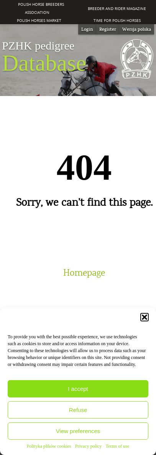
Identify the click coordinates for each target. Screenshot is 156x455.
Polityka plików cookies (49, 446)
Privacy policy (88, 446)
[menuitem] (136, 29)
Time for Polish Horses (117, 20)
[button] (144, 317)
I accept (78, 389)
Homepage (84, 273)
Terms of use (117, 446)
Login (87, 29)
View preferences (78, 431)
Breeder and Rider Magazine (117, 8)
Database (44, 57)
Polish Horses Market (39, 20)
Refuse (78, 410)
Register (107, 29)
